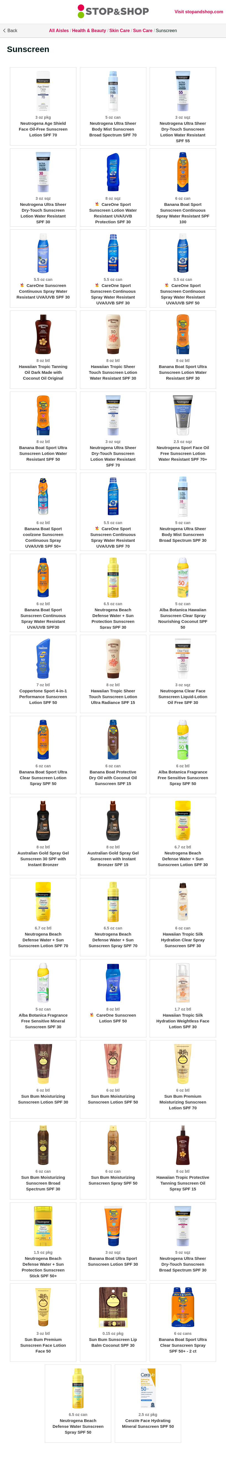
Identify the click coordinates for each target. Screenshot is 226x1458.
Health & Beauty (89, 30)
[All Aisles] (113, 12)
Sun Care (142, 30)
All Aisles (59, 30)
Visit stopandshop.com (199, 11)
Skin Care (119, 30)
